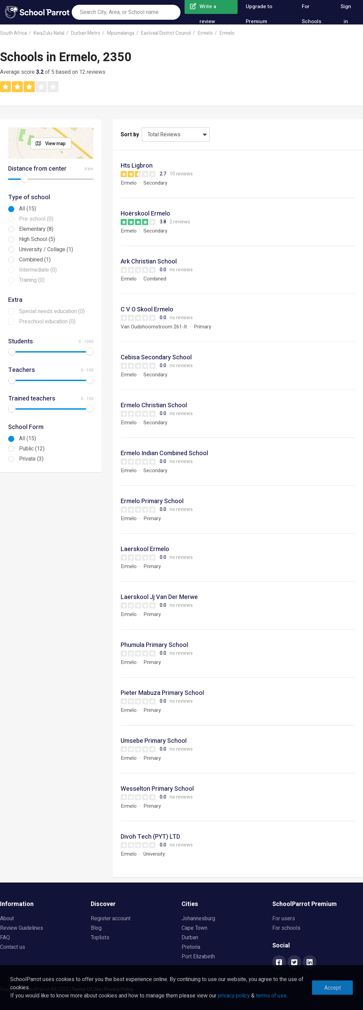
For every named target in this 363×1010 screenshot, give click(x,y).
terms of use (271, 996)
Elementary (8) (36, 229)
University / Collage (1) (46, 249)
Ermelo (205, 33)
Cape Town (194, 928)
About (7, 918)
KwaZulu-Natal (49, 33)
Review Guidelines (21, 928)
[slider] (24, 179)
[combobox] (126, 12)
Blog (96, 928)
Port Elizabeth (198, 957)
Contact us (12, 947)
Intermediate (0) (38, 270)
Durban (190, 938)
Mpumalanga (120, 33)
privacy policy (234, 996)
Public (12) (32, 449)
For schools (286, 928)
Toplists (100, 938)
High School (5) (37, 239)
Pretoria (191, 947)
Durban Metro (85, 33)
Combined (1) (35, 260)
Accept (332, 988)
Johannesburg (198, 918)
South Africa (13, 33)
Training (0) (32, 280)
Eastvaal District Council (166, 33)
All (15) (27, 209)
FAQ (5, 938)
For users (283, 918)
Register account (111, 918)
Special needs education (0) (52, 311)
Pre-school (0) (36, 219)
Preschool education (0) (47, 322)
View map (55, 143)
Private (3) (31, 459)
